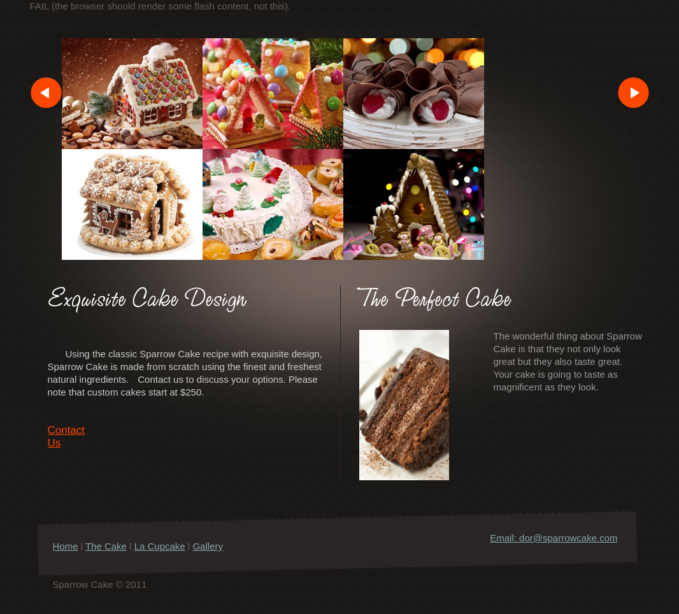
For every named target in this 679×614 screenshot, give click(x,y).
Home (65, 546)
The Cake (106, 546)
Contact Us (66, 433)
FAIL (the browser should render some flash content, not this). (160, 6)
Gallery (180, 553)
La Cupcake (159, 546)
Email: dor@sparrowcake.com (553, 537)
